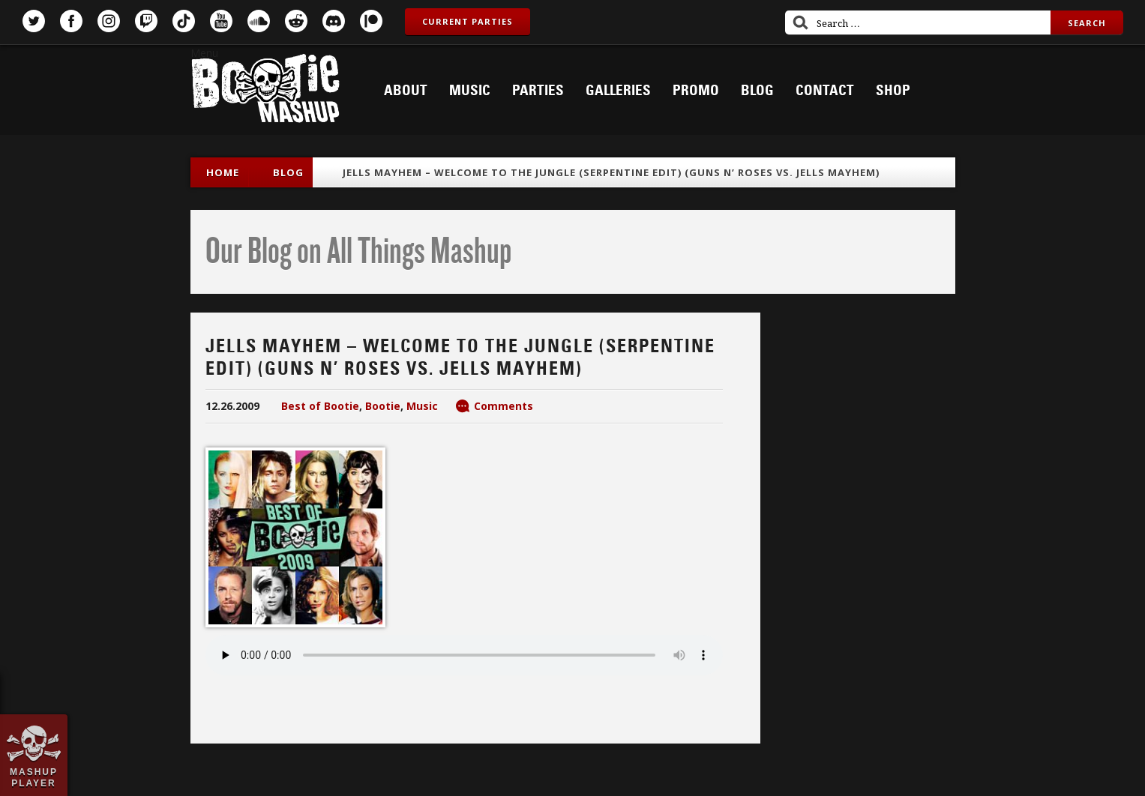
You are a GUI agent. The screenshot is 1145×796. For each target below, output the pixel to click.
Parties (538, 90)
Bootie (382, 406)
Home (222, 172)
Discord (333, 21)
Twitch (146, 21)
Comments (503, 406)
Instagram (108, 21)
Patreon (371, 21)
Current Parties (467, 21)
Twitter (33, 21)
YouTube (221, 21)
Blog (757, 90)
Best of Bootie (320, 406)
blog (288, 172)
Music (469, 90)
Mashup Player (34, 777)
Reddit (296, 21)
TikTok (183, 21)
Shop (893, 90)
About (405, 90)
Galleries (618, 90)
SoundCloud (258, 21)
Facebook (71, 21)
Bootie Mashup (265, 91)
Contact (825, 90)
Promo (696, 90)
